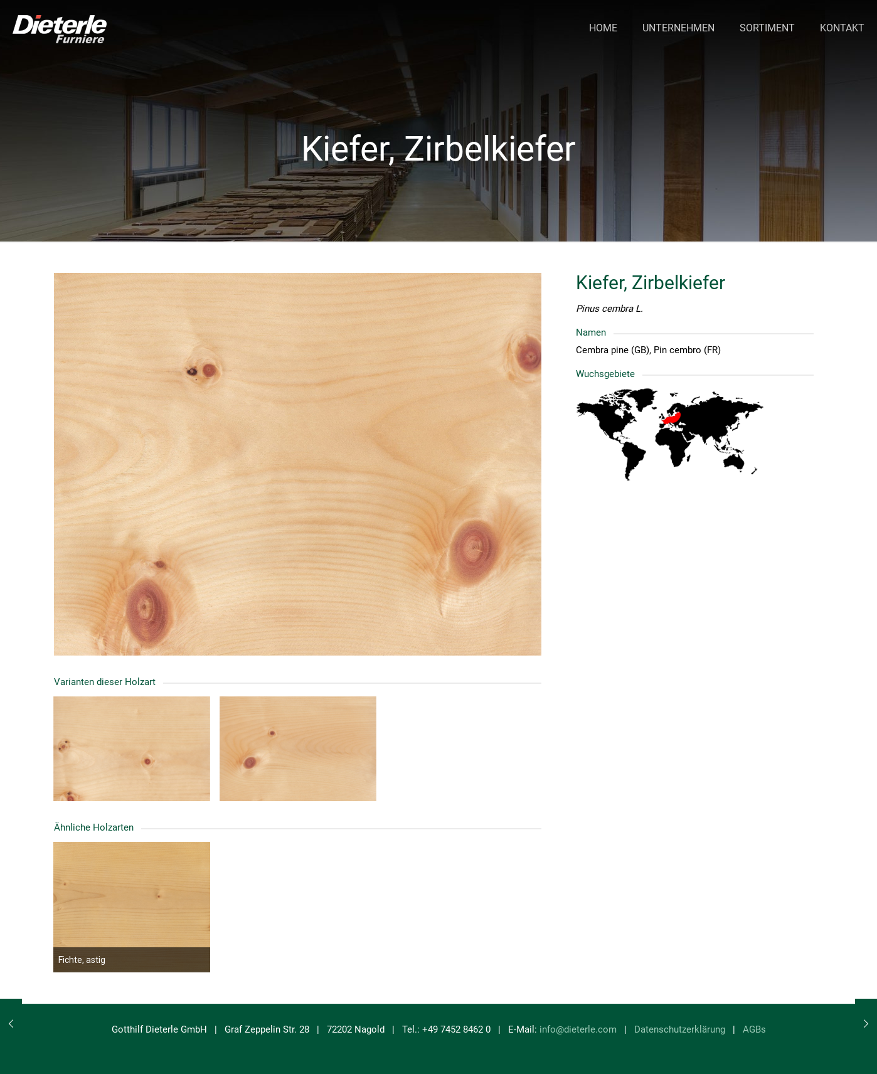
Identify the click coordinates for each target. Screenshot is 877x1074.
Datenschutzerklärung (679, 1029)
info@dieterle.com (578, 1029)
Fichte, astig (81, 960)
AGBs (754, 1029)
